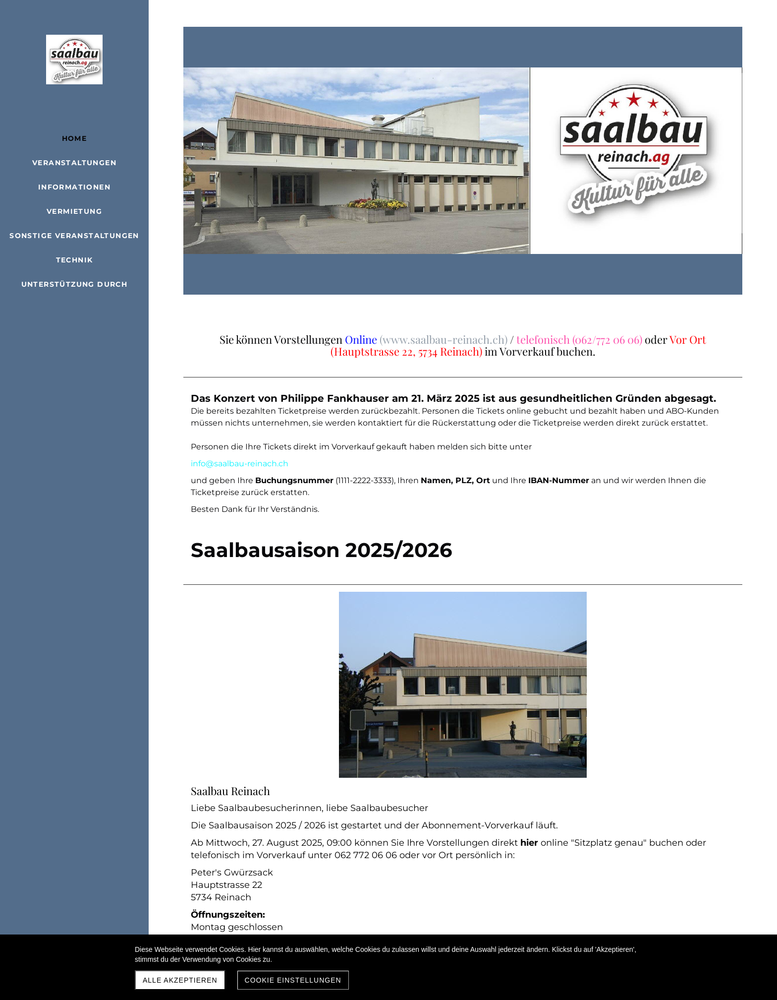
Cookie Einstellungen (293, 980)
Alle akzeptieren (180, 980)
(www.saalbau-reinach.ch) (443, 339)
